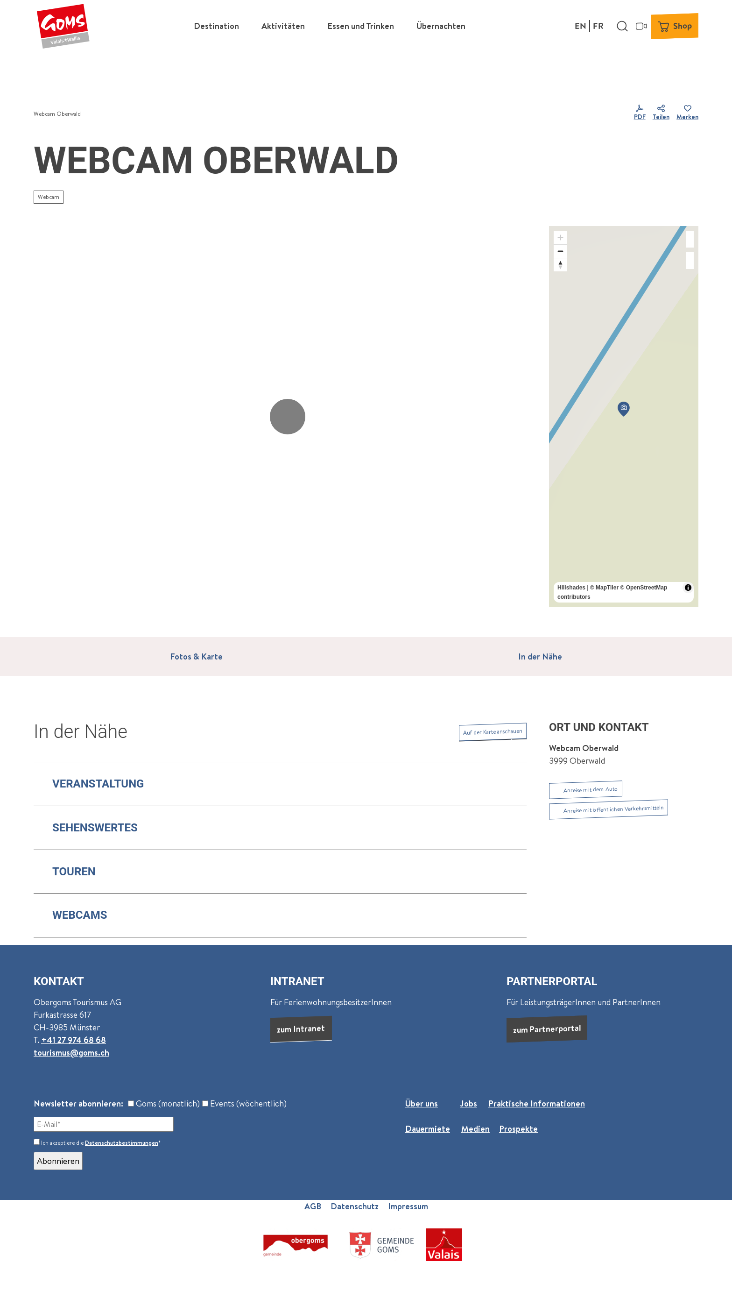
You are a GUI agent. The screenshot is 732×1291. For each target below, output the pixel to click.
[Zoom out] (560, 251)
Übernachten (440, 26)
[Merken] (687, 114)
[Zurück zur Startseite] (63, 25)
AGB (312, 1206)
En (580, 26)
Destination (216, 26)
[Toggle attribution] (688, 587)
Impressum (408, 1206)
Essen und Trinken (360, 26)
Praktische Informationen (536, 1103)
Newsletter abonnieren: (78, 1103)
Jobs (468, 1103)
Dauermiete (427, 1129)
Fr (598, 26)
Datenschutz (355, 1206)
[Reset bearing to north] (560, 264)
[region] (623, 416)
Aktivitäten (283, 26)
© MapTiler (604, 587)
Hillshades (571, 587)
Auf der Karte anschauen (492, 732)
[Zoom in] (560, 237)
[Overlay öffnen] (622, 25)
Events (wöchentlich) (244, 1103)
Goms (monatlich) (164, 1103)
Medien (475, 1129)
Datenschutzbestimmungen (121, 1143)
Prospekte (518, 1129)
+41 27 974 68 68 (73, 1040)
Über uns (421, 1103)
